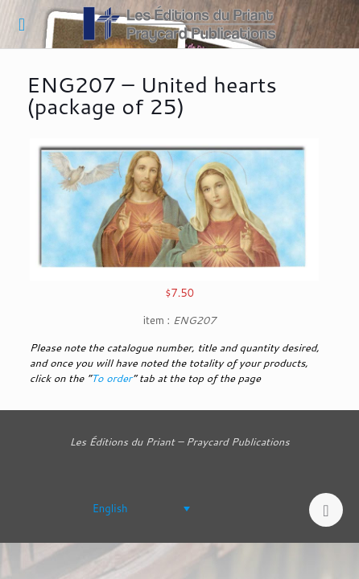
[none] (117, 508)
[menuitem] (117, 508)
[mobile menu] (21, 24)
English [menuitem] (110, 508)
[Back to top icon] (326, 510)
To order (111, 378)
